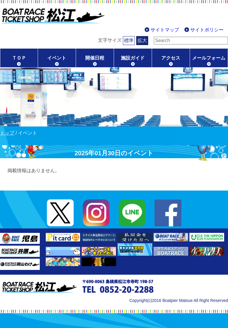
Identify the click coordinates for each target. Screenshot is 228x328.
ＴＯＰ (19, 57)
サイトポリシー (207, 29)
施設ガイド (133, 57)
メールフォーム (208, 57)
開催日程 (94, 57)
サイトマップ (165, 29)
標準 (119, 40)
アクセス (170, 57)
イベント (56, 57)
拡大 (133, 40)
